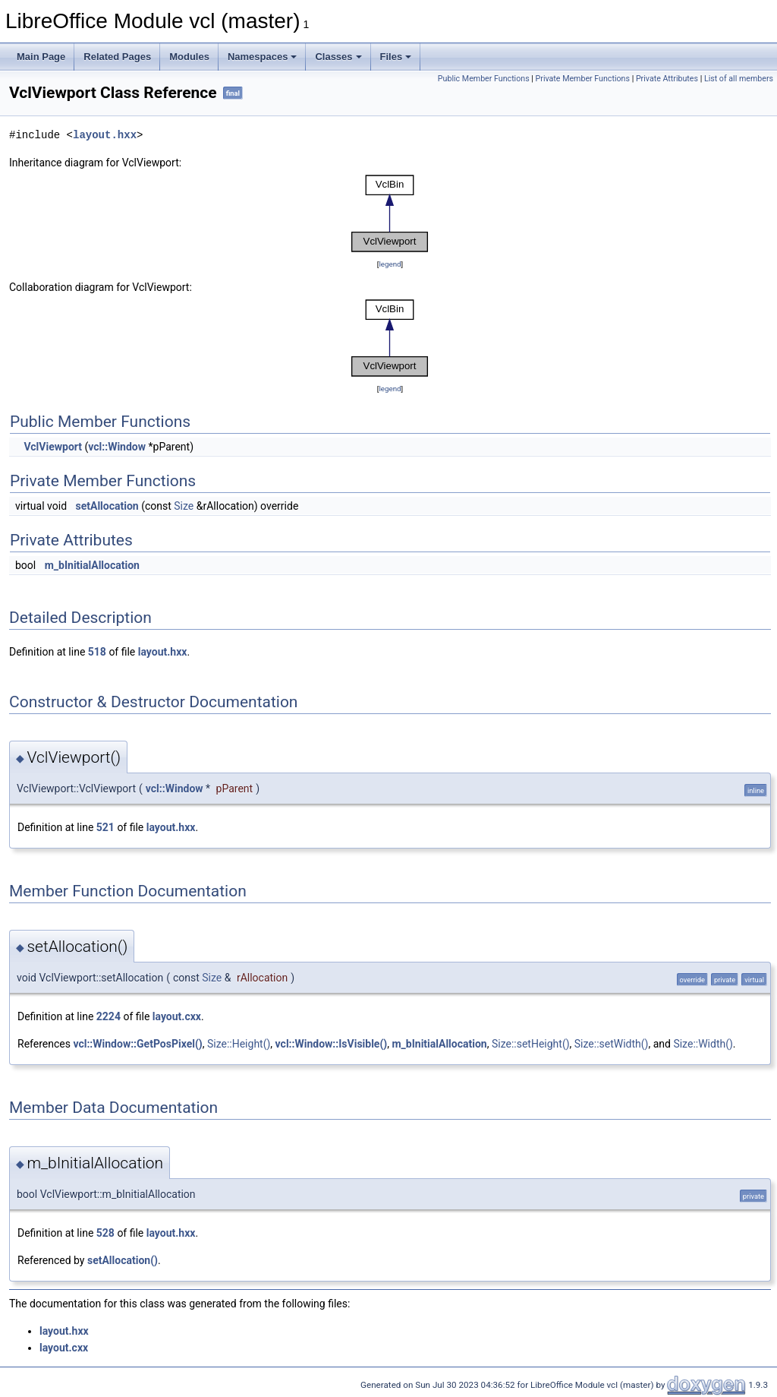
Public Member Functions (484, 79)
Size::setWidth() (611, 1044)
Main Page (41, 56)
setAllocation (107, 506)
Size (183, 506)
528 (105, 1233)
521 (105, 827)
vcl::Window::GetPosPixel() (137, 1044)
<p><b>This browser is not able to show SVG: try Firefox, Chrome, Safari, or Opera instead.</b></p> (390, 213)
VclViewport (53, 447)
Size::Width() (702, 1044)
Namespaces (262, 56)
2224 (108, 1016)
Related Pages (117, 56)
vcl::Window (117, 447)
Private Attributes (667, 79)
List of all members (738, 79)
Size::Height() (238, 1044)
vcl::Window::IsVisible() (331, 1044)
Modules (189, 56)
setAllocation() (122, 1260)
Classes (338, 56)
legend (390, 264)
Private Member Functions (583, 79)
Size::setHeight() (531, 1044)
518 (97, 652)
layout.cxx (177, 1016)
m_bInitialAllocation (92, 565)
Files (396, 56)
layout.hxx (105, 135)
